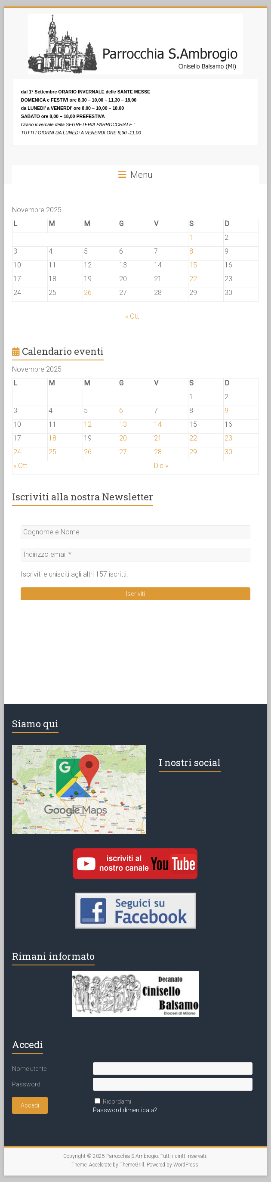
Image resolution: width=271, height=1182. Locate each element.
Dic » (161, 466)
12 (88, 424)
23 (228, 438)
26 (88, 452)
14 (158, 424)
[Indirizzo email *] (135, 555)
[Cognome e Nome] (135, 532)
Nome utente (29, 1068)
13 (123, 424)
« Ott (132, 316)
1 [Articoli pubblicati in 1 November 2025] (191, 237)
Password (26, 1084)
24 (17, 452)
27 (123, 452)
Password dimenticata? (125, 1110)
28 (158, 452)
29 (193, 452)
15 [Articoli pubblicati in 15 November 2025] (193, 265)
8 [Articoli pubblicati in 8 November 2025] (191, 251)
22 (193, 438)
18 (52, 438)
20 (123, 438)
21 (158, 438)
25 (52, 452)
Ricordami (117, 1101)
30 (228, 452)
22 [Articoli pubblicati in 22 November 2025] (193, 279)
